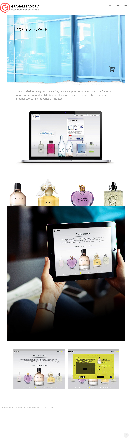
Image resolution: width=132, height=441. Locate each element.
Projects (118, 5)
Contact (126, 5)
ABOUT (111, 5)
